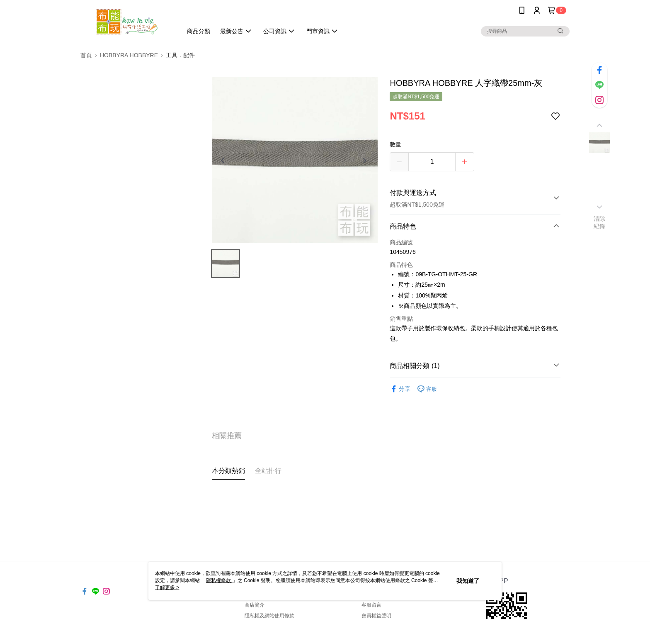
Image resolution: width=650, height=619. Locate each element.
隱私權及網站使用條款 (269, 616)
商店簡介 (254, 605)
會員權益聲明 (376, 616)
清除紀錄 (600, 222)
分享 (400, 389)
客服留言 (371, 605)
